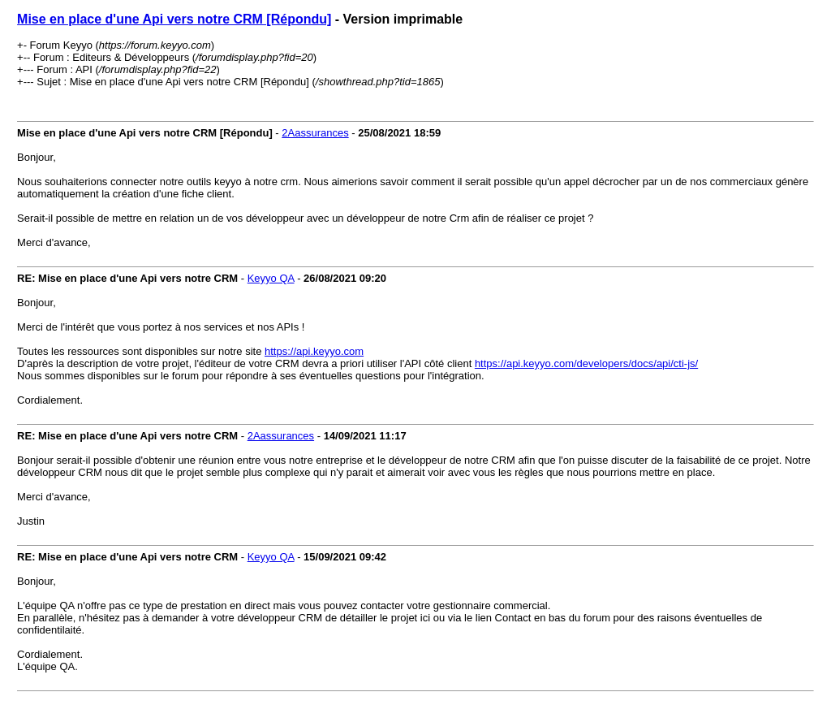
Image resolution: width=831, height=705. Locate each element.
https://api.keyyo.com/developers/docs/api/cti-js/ (586, 363)
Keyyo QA (271, 278)
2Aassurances (315, 133)
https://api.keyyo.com (314, 351)
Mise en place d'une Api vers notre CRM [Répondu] (174, 19)
